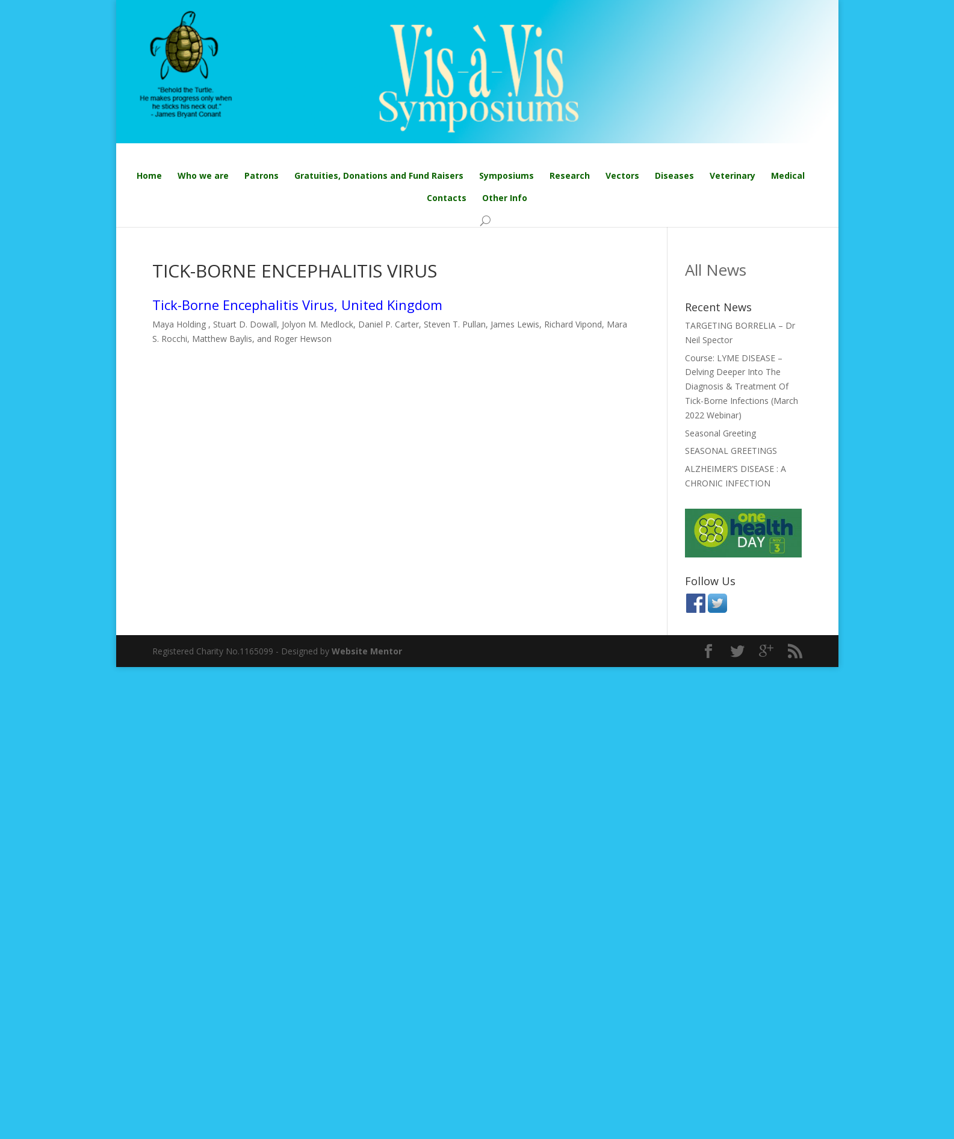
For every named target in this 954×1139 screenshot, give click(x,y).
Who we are (203, 175)
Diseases (674, 175)
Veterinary (732, 175)
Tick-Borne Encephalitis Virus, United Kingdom (297, 305)
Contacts (446, 197)
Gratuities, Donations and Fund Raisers (378, 175)
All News (715, 270)
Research (570, 175)
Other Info (504, 197)
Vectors (622, 175)
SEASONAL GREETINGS (731, 450)
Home (149, 175)
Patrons (261, 175)
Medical (788, 175)
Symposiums (506, 175)
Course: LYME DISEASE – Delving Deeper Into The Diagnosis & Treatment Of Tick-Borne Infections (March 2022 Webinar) (741, 386)
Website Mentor (367, 651)
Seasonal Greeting (720, 433)
